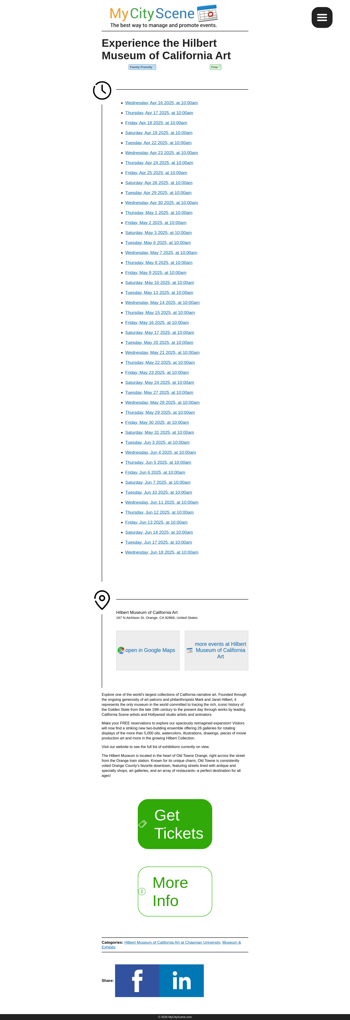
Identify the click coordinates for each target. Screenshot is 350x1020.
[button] (322, 17)
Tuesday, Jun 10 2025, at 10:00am (158, 492)
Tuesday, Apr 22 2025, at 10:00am (158, 142)
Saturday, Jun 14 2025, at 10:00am (159, 532)
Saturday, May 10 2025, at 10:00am (159, 282)
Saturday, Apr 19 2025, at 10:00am (158, 132)
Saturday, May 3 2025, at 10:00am (158, 232)
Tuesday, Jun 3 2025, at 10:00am (157, 442)
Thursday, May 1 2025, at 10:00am (158, 212)
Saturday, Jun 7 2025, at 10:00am (158, 482)
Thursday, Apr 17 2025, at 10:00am (159, 112)
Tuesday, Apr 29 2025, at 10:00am (158, 192)
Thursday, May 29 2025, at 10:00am (160, 412)
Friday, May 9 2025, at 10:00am (155, 272)
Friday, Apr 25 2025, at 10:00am (156, 172)
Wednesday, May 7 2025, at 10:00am (161, 252)
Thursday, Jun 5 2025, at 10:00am (158, 462)
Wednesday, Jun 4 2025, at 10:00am (160, 452)
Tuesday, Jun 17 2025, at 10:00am (158, 542)
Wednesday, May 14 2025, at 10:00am (162, 302)
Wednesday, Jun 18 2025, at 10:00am (162, 552)
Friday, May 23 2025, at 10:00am (157, 372)
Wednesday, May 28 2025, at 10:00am (162, 402)
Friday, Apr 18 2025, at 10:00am (156, 122)
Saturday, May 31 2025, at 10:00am (159, 432)
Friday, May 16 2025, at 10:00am (157, 322)
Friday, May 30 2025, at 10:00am (157, 422)
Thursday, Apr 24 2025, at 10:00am (159, 162)
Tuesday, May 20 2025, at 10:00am (159, 342)
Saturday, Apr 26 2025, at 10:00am (158, 182)
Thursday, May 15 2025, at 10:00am (160, 312)
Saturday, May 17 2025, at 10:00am (159, 332)
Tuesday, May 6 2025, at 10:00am (158, 242)
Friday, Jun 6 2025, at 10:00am (155, 472)
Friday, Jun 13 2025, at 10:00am (156, 522)
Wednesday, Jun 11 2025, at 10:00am (162, 502)
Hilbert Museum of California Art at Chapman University (172, 942)
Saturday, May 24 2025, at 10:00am (159, 382)
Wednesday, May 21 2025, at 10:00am (162, 352)
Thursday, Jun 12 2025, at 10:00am (159, 512)
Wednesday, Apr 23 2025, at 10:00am (161, 152)
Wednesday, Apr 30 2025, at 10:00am (161, 202)
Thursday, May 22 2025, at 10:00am (160, 362)
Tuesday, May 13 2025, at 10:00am (159, 292)
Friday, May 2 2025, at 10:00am (155, 222)
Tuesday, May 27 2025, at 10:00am (159, 392)
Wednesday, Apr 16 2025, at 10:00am (161, 102)
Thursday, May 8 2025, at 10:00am (158, 262)
